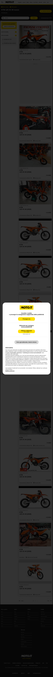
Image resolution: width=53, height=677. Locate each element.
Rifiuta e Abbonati (26, 331)
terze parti (27, 355)
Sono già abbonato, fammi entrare (26, 342)
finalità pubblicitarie (20, 359)
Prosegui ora (26, 319)
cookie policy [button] (15, 354)
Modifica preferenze (9, 370)
